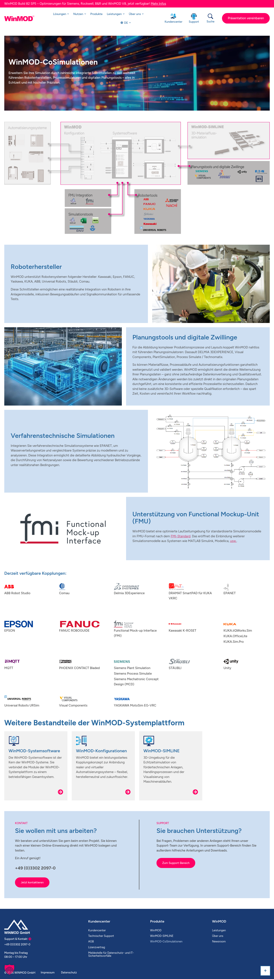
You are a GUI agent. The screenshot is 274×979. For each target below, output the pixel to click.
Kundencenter (173, 21)
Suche (210, 21)
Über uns (217, 936)
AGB (91, 941)
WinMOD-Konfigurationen (101, 750)
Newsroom (219, 941)
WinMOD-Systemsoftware (34, 750)
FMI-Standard (180, 536)
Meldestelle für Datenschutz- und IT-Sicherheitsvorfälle (111, 954)
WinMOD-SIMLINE (161, 750)
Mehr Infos (158, 4)
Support (194, 21)
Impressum (48, 972)
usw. (233, 541)
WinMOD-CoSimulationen (166, 941)
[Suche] (210, 16)
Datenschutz (69, 972)
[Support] (194, 16)
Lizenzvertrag (96, 947)
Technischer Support (101, 936)
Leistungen (219, 930)
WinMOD (155, 930)
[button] (9, 969)
